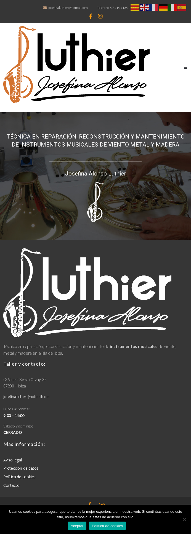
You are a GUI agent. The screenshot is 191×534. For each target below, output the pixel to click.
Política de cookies (107, 526)
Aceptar (77, 526)
